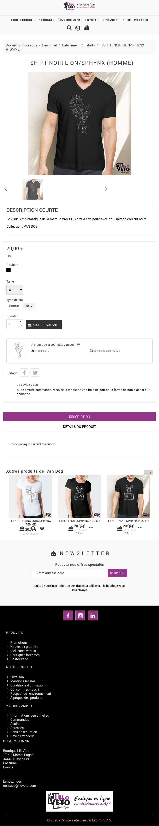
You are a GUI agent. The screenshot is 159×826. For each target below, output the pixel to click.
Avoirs (14, 724)
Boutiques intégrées (25, 655)
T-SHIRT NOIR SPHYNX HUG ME (79, 521)
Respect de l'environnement (30, 694)
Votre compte (19, 706)
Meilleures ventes (23, 651)
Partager (24, 373)
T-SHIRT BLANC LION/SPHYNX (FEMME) (31, 523)
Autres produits (135, 20)
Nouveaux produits (24, 647)
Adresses (17, 728)
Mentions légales (22, 681)
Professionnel (22, 20)
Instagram (80, 616)
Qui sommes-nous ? (24, 690)
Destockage (19, 659)
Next (150, 472)
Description (79, 417)
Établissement (69, 20)
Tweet (35, 373)
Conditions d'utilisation (27, 685)
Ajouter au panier (46, 325)
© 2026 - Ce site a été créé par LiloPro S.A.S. (79, 820)
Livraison (17, 677)
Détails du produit (79, 427)
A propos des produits (26, 698)
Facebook (68, 616)
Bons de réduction (23, 732)
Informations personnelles (29, 716)
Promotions (19, 643)
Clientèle (91, 20)
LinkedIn (93, 616)
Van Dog (69, 345)
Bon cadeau (110, 20)
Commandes (19, 720)
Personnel (46, 20)
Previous (144, 472)
